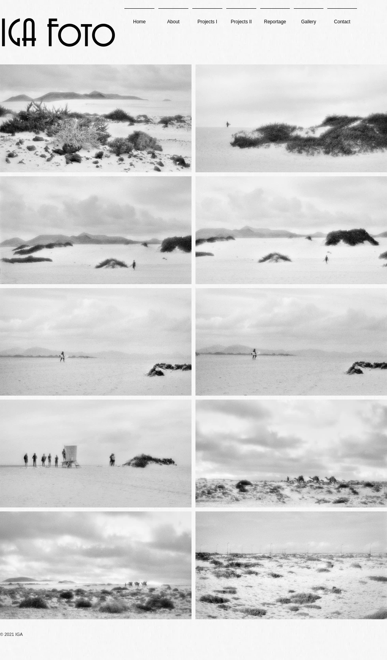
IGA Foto (58, 35)
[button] (207, 18)
